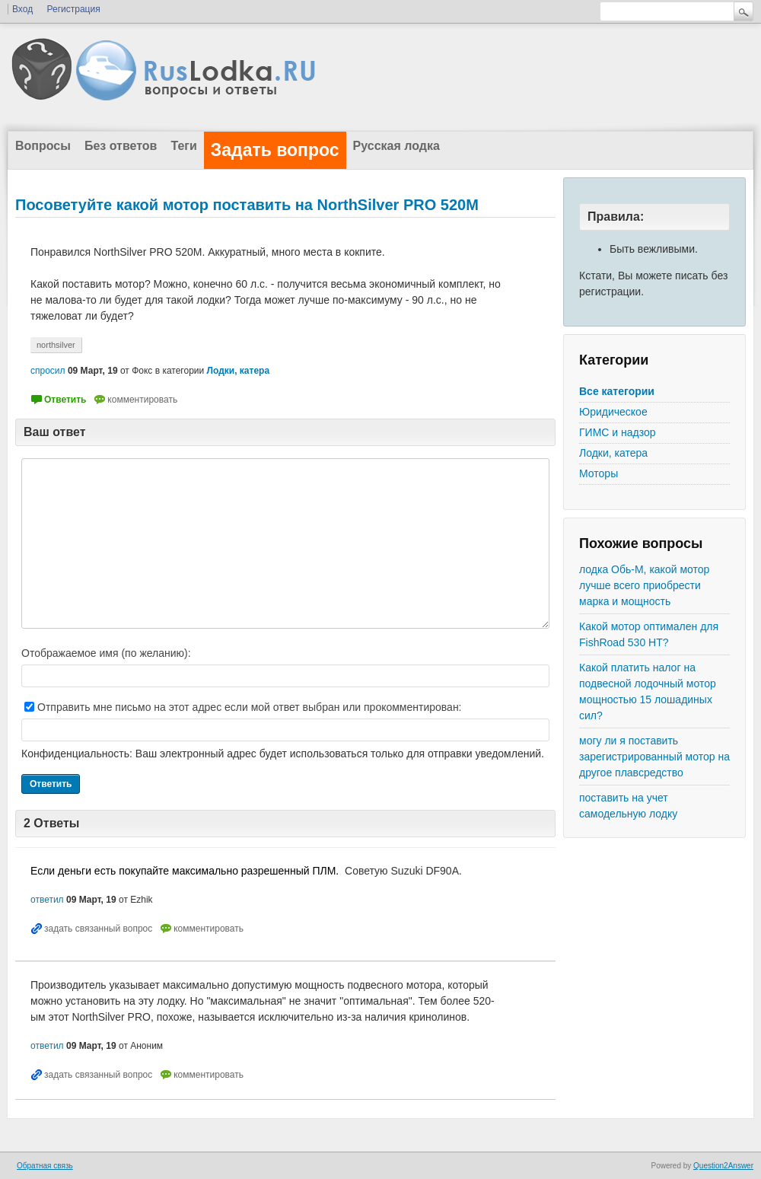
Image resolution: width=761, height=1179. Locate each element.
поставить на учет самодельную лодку (628, 806)
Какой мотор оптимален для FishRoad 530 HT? (648, 634)
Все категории (616, 391)
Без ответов (121, 145)
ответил (47, 899)
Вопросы (43, 145)
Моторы (598, 473)
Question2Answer (723, 1165)
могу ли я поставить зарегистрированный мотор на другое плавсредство (654, 756)
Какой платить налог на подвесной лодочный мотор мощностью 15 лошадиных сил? (647, 691)
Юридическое (613, 412)
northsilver (56, 344)
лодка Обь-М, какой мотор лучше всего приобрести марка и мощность (644, 585)
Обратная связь (45, 1165)
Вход (22, 9)
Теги (183, 145)
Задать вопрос (275, 150)
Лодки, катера (613, 453)
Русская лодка (396, 145)
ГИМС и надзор (617, 432)
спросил (47, 370)
